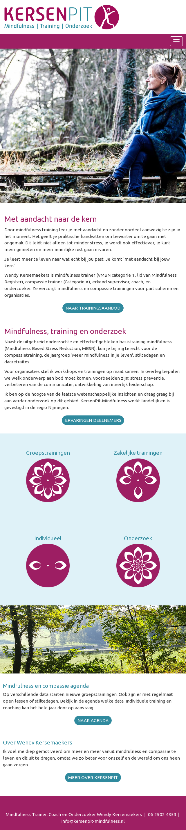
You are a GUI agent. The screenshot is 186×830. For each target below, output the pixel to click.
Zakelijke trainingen (138, 452)
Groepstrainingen (48, 452)
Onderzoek (138, 538)
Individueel (48, 538)
